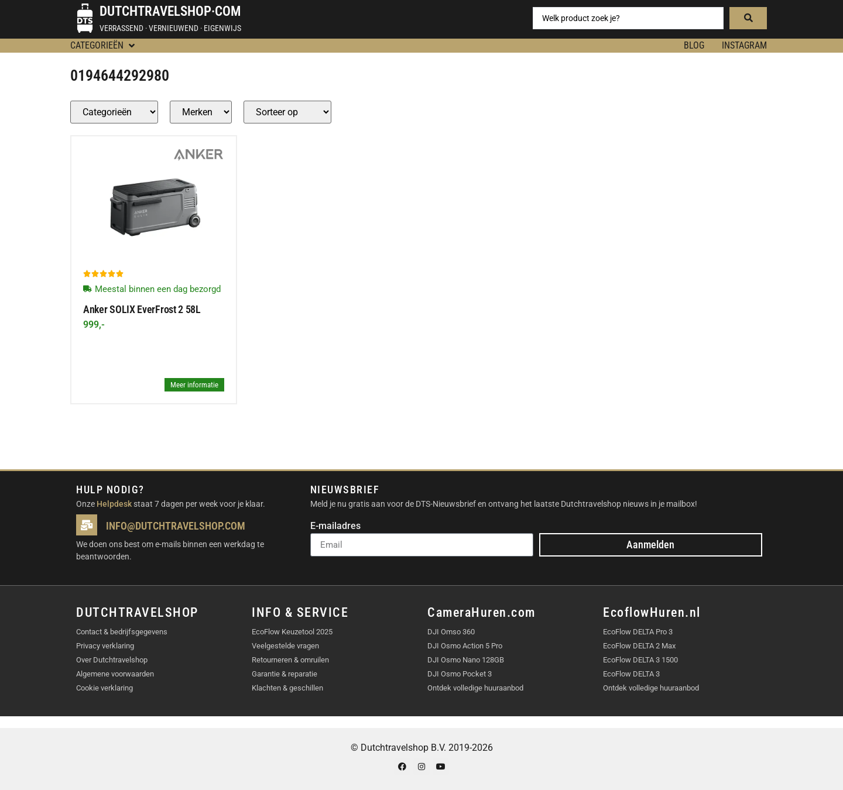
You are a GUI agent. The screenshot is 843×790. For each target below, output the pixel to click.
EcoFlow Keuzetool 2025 (292, 631)
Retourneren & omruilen (290, 659)
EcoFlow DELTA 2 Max (639, 645)
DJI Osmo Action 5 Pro (464, 645)
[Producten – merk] (201, 112)
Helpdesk (114, 504)
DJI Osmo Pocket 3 (459, 673)
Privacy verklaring (105, 645)
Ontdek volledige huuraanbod (475, 687)
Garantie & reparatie (284, 673)
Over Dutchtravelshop (112, 659)
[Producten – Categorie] (114, 112)
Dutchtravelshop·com (170, 11)
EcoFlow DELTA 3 (631, 673)
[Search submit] (748, 18)
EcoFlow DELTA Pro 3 (638, 631)
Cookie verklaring (104, 687)
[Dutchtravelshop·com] (85, 18)
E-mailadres (335, 526)
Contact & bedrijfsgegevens (121, 631)
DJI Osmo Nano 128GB (465, 659)
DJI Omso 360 (451, 631)
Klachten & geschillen (287, 687)
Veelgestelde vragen (285, 645)
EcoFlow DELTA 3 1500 (640, 659)
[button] (103, 46)
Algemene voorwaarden (115, 673)
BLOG (694, 45)
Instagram (744, 45)
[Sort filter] (287, 112)
